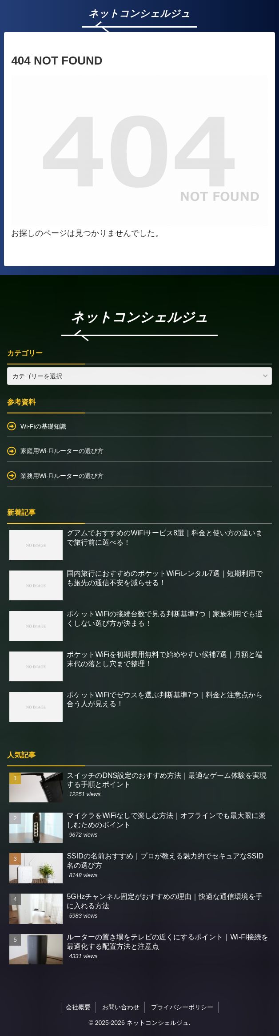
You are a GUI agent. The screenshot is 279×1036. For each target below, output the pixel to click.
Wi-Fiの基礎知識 (43, 426)
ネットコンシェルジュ (139, 317)
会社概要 (78, 1007)
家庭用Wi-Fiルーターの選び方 (62, 450)
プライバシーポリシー (182, 1007)
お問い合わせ (121, 1007)
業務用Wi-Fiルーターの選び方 (62, 475)
